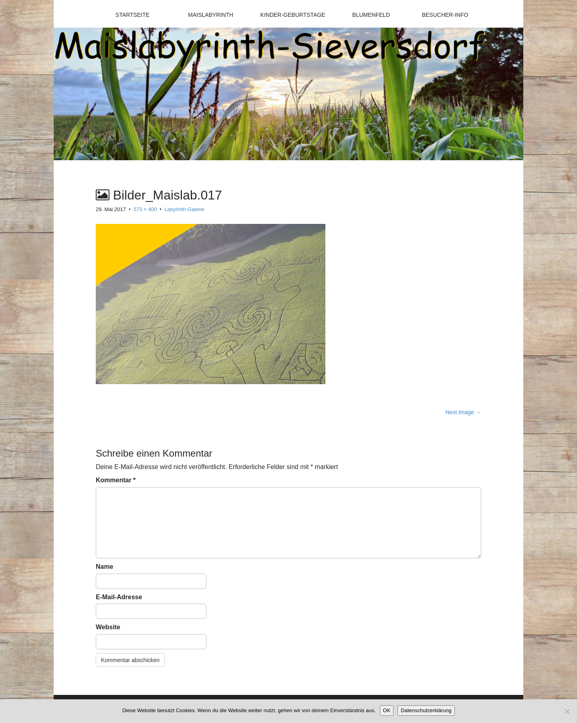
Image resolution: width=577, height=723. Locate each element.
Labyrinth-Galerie (184, 209)
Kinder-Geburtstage (292, 15)
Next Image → (463, 412)
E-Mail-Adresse (119, 597)
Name (104, 566)
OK (387, 710)
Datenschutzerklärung (426, 710)
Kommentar (116, 480)
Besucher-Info (445, 15)
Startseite (132, 15)
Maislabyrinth (210, 15)
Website (108, 627)
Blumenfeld (371, 15)
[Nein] (567, 711)
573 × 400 (145, 209)
